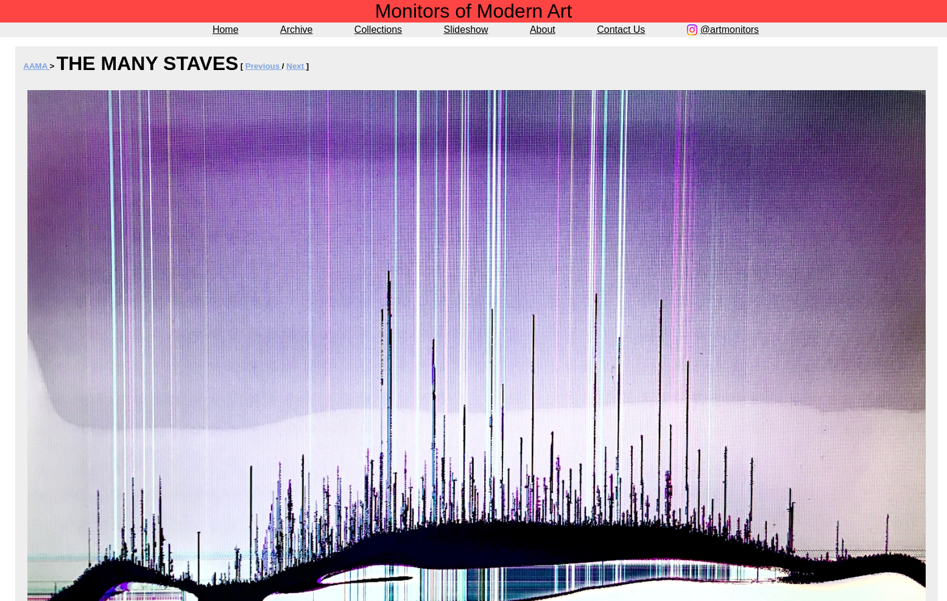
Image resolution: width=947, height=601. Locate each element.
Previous (263, 66)
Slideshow (466, 29)
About (542, 29)
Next (296, 66)
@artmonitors (729, 29)
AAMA (36, 66)
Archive (296, 29)
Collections (378, 29)
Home (226, 29)
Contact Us (621, 29)
